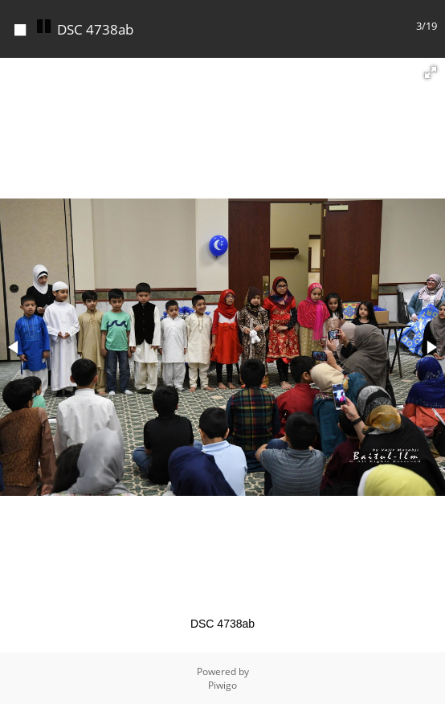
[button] (430, 72)
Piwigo (222, 685)
